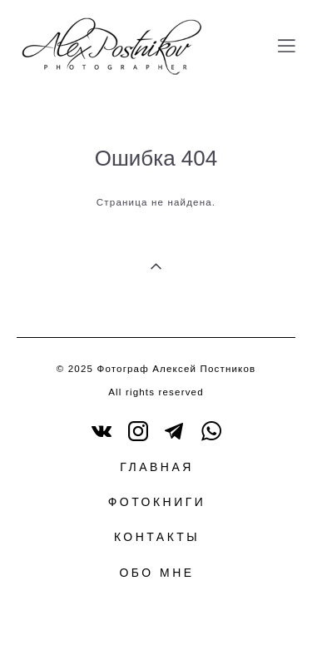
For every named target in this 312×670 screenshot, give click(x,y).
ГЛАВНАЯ (157, 467)
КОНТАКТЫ (157, 536)
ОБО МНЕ (156, 572)
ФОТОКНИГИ (157, 502)
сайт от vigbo (155, 631)
